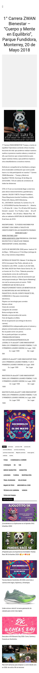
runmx (11, 455)
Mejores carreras (20, 452)
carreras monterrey (19, 449)
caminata (10, 446)
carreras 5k (27, 446)
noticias (5, 455)
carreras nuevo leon (8, 452)
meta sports (30, 452)
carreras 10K (18, 446)
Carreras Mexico (7, 449)
